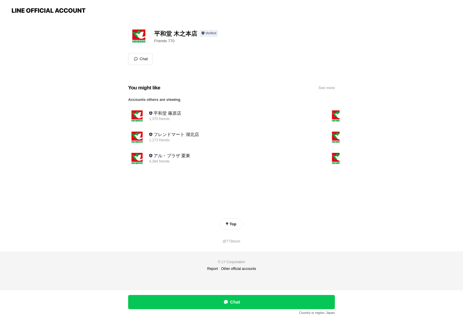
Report (212, 269)
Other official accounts (238, 269)
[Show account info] (209, 33)
